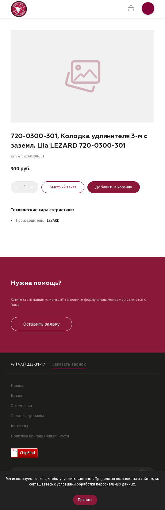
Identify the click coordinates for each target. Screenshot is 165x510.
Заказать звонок (69, 364)
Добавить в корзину (113, 187)
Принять (85, 500)
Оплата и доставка (27, 416)
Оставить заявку (41, 324)
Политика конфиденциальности (40, 436)
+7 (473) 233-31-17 (28, 364)
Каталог (18, 395)
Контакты (19, 426)
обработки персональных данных (106, 484)
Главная (18, 385)
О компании (21, 405)
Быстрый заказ (62, 187)
